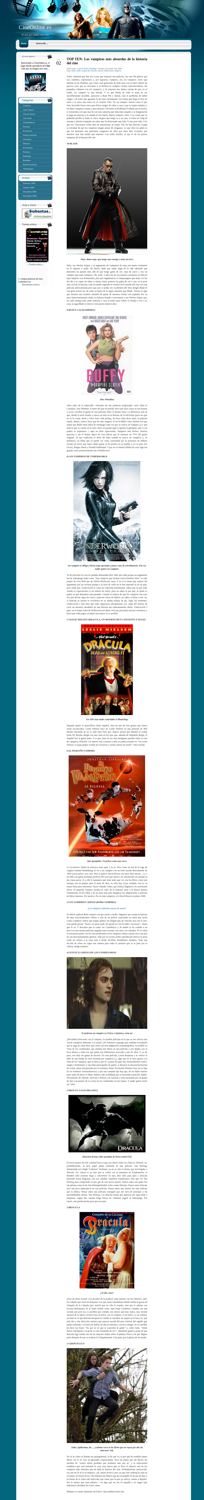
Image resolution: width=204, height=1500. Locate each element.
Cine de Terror (29, 114)
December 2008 (29, 191)
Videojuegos (28, 169)
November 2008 (30, 196)
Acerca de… (42, 43)
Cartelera (27, 105)
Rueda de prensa (30, 164)
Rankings (27, 156)
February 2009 (29, 183)
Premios (26, 152)
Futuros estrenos (30, 135)
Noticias (26, 143)
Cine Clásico (28, 110)
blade (73, 71)
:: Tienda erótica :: (37, 263)
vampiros (117, 71)
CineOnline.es (35, 27)
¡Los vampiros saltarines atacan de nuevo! (107, 908)
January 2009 (28, 187)
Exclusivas (27, 131)
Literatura (27, 139)
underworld (108, 71)
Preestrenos (28, 147)
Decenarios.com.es (30, 284)
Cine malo (27, 118)
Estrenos (26, 126)
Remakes (27, 160)
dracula (94, 71)
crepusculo (86, 71)
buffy (78, 71)
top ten (100, 71)
